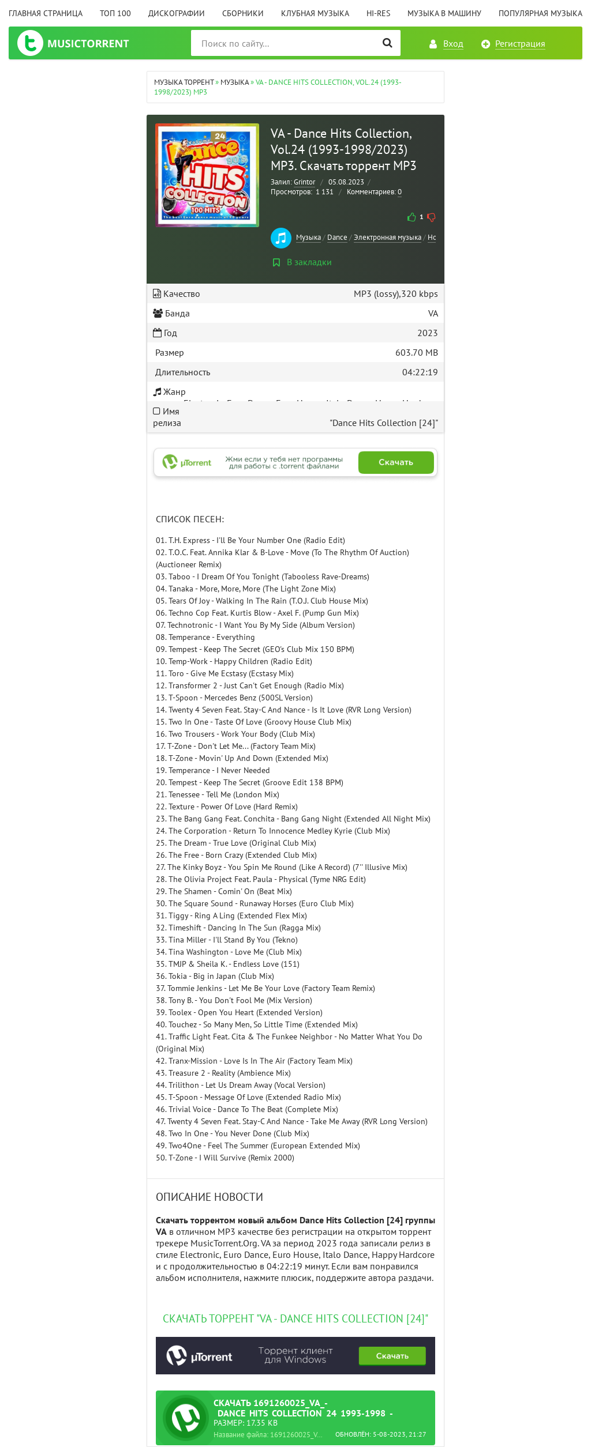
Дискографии (176, 13)
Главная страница (46, 13)
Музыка (308, 237)
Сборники (243, 13)
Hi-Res (378, 13)
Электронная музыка (387, 237)
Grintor (304, 182)
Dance (337, 237)
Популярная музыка (540, 13)
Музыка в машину (444, 13)
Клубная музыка (315, 13)
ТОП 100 (115, 13)
